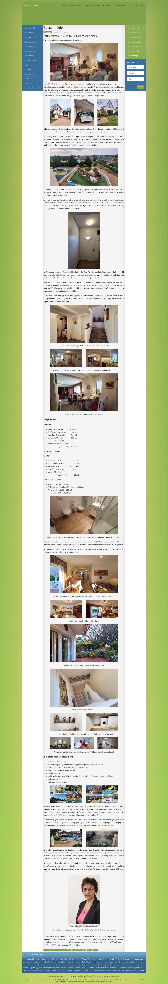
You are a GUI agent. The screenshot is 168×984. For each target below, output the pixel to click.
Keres (141, 87)
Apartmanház (96, 959)
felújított (68, 950)
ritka (58, 968)
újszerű (74, 950)
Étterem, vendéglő (110, 959)
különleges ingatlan (48, 970)
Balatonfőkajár (30, 46)
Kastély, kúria (74, 959)
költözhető (90, 968)
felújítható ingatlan (64, 970)
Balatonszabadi (30, 60)
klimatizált (82, 965)
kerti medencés (46, 965)
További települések (32, 88)
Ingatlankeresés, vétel (50, 959)
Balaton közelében (135, 46)
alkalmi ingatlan (87, 962)
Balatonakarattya (31, 42)
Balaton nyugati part (135, 42)
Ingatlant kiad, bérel (32, 959)
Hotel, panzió (36, 962)
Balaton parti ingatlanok (135, 970)
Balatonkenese (30, 37)
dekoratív (27, 970)
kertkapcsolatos (60, 950)
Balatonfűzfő (29, 33)
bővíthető (93, 970)
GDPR (70, 976)
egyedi (63, 968)
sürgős (97, 962)
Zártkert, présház (73, 962)
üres (83, 968)
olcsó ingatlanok (102, 968)
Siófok (27, 65)
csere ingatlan (103, 970)
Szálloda (26, 962)
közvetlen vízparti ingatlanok (125, 962)
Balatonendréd (30, 74)
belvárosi (141, 962)
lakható (89, 950)
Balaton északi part (135, 37)
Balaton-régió (133, 56)
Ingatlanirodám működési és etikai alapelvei (87, 5)
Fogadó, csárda (137, 959)
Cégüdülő (61, 962)
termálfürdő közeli (49, 950)
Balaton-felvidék (134, 51)
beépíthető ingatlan (80, 970)
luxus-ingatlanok (104, 965)
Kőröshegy (29, 83)
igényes (39, 968)
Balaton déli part (134, 28)
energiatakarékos (126, 968)
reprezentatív (139, 968)
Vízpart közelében (117, 970)
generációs (114, 968)
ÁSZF (65, 976)
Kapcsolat (139, 5)
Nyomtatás (48, 32)
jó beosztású (92, 965)
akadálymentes (49, 968)
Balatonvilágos (30, 51)
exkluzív (116, 965)
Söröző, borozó (124, 959)
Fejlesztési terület (49, 962)
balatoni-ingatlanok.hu (32, 5)
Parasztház (64, 959)
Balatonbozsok (30, 56)
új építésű (124, 965)
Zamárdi (28, 70)
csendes (95, 950)
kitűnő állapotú (82, 950)
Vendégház (85, 959)
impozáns (36, 970)
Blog (132, 5)
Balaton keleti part (135, 33)
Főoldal (65, 5)
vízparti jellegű (107, 962)
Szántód (27, 79)
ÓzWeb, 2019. (97, 976)
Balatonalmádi (30, 28)
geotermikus (72, 965)
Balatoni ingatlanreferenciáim (117, 5)
